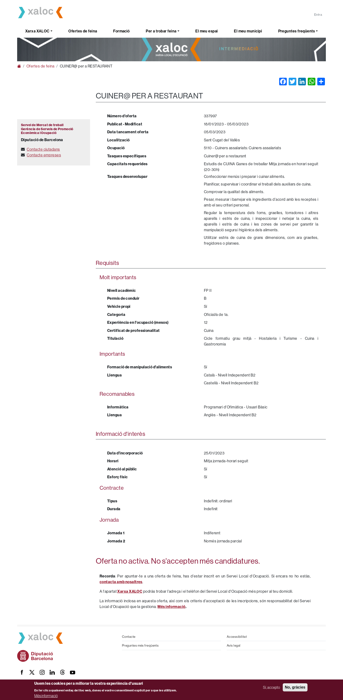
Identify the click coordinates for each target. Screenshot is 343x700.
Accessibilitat (237, 636)
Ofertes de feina (82, 31)
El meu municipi (248, 31)
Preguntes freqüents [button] (296, 31)
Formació (121, 31)
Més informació (46, 695)
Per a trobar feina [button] (161, 31)
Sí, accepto (271, 687)
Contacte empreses (44, 155)
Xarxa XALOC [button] (37, 31)
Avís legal (234, 645)
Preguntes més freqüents (140, 645)
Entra (318, 14)
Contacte (129, 636)
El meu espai (206, 31)
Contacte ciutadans (43, 149)
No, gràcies (295, 687)
